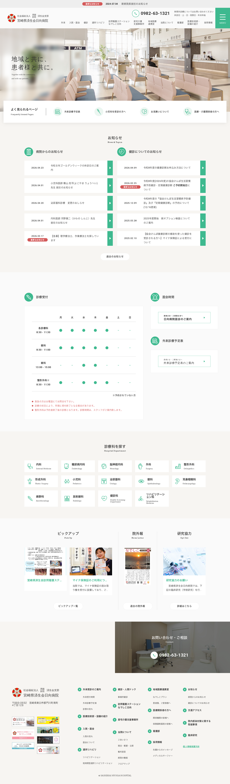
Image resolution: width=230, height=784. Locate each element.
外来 (63, 22)
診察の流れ (88, 709)
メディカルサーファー (163, 756)
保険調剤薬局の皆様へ (163, 724)
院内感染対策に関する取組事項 (197, 723)
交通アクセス (192, 710)
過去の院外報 (137, 606)
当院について (167, 22)
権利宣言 (122, 752)
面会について (89, 742)
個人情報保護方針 (191, 746)
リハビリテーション (92, 757)
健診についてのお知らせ (199, 703)
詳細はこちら (184, 606)
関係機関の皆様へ (161, 718)
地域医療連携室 (152, 22)
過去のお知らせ (115, 256)
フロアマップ (124, 764)
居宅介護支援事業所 (139, 22)
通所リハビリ (98, 22)
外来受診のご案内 (89, 689)
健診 (86, 22)
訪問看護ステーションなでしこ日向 (119, 22)
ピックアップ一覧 (68, 606)
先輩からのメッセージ (163, 750)
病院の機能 (123, 758)
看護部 (180, 22)
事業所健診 (123, 697)
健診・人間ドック (124, 689)
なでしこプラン (160, 697)
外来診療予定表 (90, 703)
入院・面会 (74, 22)
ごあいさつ (123, 740)
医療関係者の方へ (159, 710)
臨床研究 (190, 735)
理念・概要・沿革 (126, 746)
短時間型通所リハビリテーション (97, 763)
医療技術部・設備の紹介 (193, 22)
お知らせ (190, 689)
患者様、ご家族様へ (162, 703)
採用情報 (208, 22)
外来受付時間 (89, 697)
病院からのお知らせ (197, 697)
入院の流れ (88, 736)
